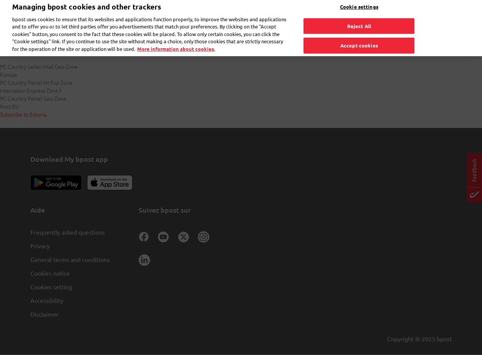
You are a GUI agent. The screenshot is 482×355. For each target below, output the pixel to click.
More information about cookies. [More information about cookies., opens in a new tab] (176, 37)
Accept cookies (359, 34)
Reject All (359, 14)
